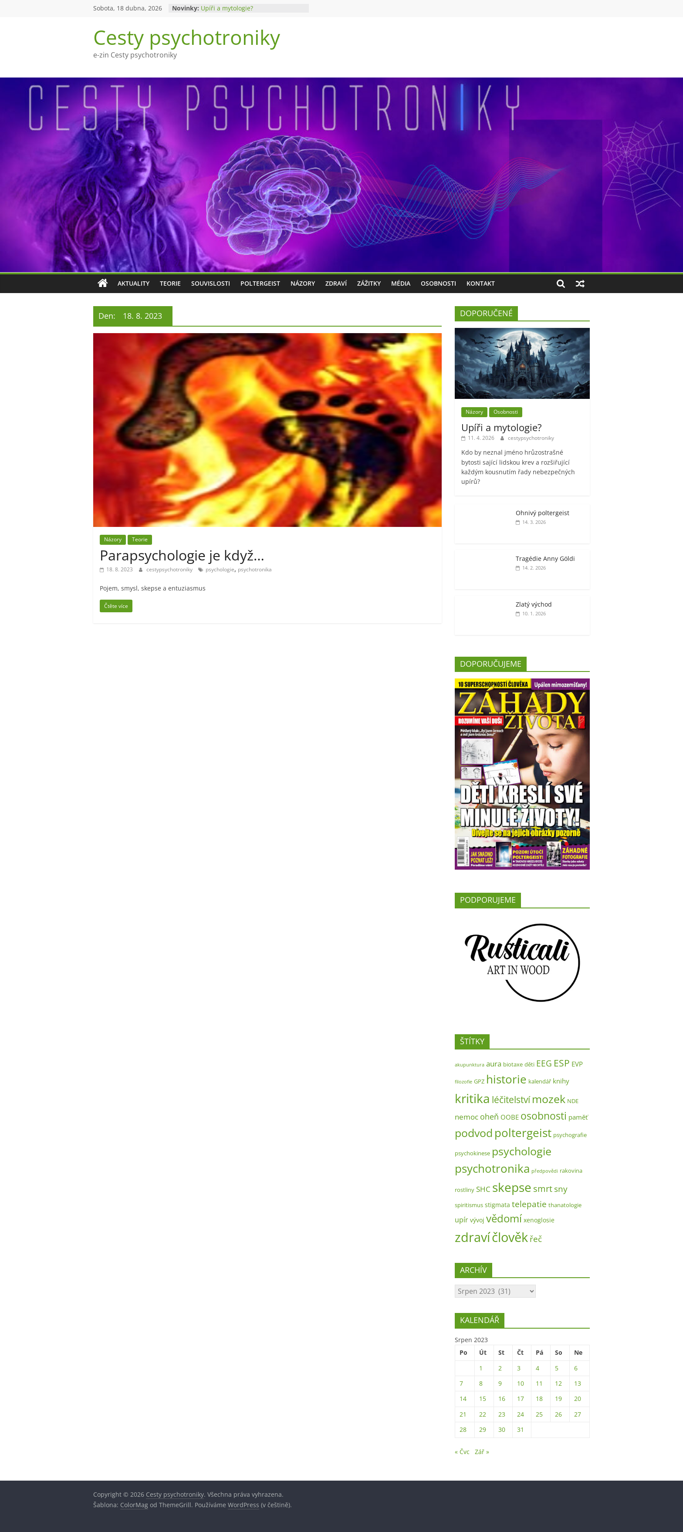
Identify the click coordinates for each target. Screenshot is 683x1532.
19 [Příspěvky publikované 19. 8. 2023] (558, 1398)
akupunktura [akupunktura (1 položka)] (469, 1065)
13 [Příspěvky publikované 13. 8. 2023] (577, 1383)
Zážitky (369, 283)
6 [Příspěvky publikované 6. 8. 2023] (576, 1368)
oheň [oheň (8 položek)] (489, 1116)
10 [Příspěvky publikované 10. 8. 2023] (520, 1383)
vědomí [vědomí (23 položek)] (504, 1218)
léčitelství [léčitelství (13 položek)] (511, 1099)
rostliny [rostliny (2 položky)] (464, 1190)
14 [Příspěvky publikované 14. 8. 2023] (463, 1398)
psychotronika (255, 569)
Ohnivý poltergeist (542, 513)
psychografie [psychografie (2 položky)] (570, 1135)
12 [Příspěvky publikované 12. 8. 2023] (558, 1383)
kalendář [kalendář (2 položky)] (539, 1081)
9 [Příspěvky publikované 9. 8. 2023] (500, 1383)
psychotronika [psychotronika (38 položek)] (492, 1168)
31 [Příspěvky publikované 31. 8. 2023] (520, 1429)
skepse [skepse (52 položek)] (511, 1187)
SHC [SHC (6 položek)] (483, 1189)
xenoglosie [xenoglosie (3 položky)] (539, 1220)
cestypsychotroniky (170, 569)
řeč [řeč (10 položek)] (536, 1239)
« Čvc (462, 1452)
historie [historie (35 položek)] (506, 1079)
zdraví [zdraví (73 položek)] (472, 1237)
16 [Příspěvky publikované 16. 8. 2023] (501, 1398)
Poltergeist (260, 283)
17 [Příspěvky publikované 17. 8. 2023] (520, 1398)
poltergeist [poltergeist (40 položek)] (522, 1133)
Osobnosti (438, 283)
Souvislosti (210, 283)
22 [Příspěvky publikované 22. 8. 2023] (482, 1414)
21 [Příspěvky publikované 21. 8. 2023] (463, 1414)
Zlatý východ (534, 604)
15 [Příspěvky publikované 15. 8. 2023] (482, 1398)
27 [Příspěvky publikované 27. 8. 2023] (577, 1414)
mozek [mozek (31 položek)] (548, 1098)
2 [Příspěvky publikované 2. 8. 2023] (500, 1368)
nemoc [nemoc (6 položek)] (466, 1117)
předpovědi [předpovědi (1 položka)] (544, 1171)
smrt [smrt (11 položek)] (542, 1189)
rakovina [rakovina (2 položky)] (571, 1170)
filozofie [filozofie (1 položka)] (463, 1082)
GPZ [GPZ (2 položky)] (479, 1081)
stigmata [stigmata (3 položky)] (497, 1205)
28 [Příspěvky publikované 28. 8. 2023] (463, 1429)
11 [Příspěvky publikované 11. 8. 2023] (539, 1383)
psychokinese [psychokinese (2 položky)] (472, 1153)
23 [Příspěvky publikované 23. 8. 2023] (501, 1414)
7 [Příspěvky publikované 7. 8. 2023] (461, 1383)
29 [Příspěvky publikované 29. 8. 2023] (482, 1429)
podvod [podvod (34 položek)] (474, 1132)
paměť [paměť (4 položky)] (578, 1117)
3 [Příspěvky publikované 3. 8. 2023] (519, 1368)
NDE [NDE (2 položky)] (572, 1101)
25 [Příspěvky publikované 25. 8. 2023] (539, 1414)
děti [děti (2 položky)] (529, 1064)
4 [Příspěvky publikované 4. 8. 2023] (537, 1368)
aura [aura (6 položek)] (493, 1064)
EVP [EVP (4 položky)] (577, 1064)
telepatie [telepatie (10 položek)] (529, 1204)
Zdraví (336, 283)
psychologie (220, 569)
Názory (303, 283)
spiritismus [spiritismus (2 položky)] (469, 1205)
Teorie (170, 283)
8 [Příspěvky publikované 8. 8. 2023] (481, 1383)
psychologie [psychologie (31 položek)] (521, 1151)
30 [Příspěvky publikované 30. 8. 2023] (501, 1429)
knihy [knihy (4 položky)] (561, 1081)
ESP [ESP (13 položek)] (562, 1063)
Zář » (482, 1452)
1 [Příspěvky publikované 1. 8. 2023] (481, 1368)
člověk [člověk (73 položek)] (510, 1237)
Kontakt (481, 283)
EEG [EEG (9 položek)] (544, 1063)
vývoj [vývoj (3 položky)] (477, 1220)
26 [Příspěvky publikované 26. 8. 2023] (558, 1414)
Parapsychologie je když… (182, 555)
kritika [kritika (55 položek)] (472, 1098)
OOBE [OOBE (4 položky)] (509, 1117)
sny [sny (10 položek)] (561, 1189)
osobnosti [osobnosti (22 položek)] (544, 1116)
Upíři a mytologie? (227, 8)
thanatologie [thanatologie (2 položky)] (565, 1205)
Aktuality (133, 283)
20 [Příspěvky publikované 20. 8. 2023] (577, 1398)
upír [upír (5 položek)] (461, 1220)
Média (400, 283)
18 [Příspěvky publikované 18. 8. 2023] (539, 1398)
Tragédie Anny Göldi (545, 558)
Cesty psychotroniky (186, 37)
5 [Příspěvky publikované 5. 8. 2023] (556, 1368)
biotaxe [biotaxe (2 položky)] (513, 1064)
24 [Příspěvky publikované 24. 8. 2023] (520, 1414)
